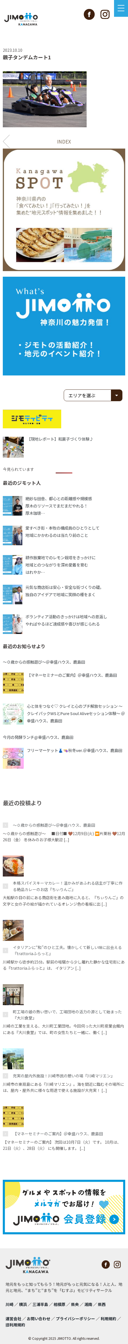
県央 (75, 1304)
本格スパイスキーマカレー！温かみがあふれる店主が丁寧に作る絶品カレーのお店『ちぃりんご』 (67, 886)
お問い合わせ (38, 1318)
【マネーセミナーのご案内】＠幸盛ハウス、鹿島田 (58, 1133)
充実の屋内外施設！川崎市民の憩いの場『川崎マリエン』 (64, 1076)
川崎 (9, 1304)
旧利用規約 (15, 1324)
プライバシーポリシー (75, 1318)
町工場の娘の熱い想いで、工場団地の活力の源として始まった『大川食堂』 (67, 1015)
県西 (102, 1304)
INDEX (64, 141)
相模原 (59, 1304)
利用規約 (108, 1318)
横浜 (23, 1304)
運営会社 (13, 1318)
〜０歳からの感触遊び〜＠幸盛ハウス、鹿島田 (54, 825)
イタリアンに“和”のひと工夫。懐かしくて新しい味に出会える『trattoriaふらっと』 (67, 950)
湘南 (88, 1304)
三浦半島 (40, 1304)
